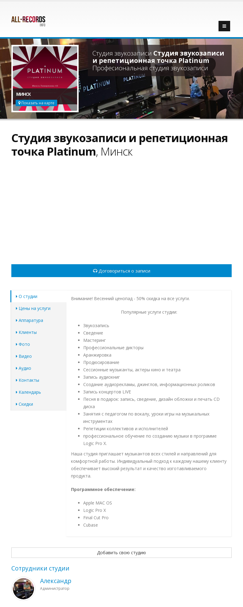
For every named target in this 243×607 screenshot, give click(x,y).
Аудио (23, 368)
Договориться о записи (121, 271)
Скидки (24, 404)
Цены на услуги (33, 308)
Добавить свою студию (121, 552)
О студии (26, 296)
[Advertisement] (121, 214)
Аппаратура (29, 320)
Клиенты (26, 332)
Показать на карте (36, 103)
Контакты (27, 380)
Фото (23, 344)
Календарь (28, 392)
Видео (24, 356)
